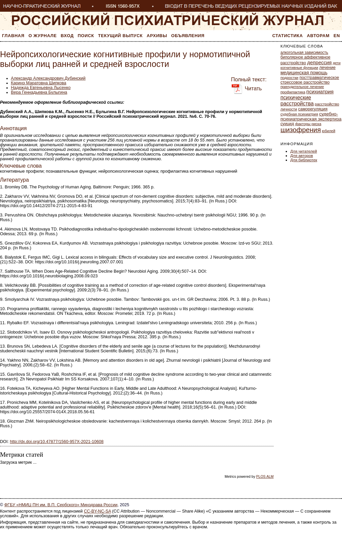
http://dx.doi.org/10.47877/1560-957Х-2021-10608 (56, 441)
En (337, 35)
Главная (13, 35)
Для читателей (303, 151)
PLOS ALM (265, 476)
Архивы (157, 35)
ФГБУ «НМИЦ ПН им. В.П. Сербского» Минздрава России (60, 505)
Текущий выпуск (120, 35)
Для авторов (301, 155)
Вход (67, 35)
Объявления (188, 35)
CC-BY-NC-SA (97, 511)
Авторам (318, 35)
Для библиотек (303, 160)
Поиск (86, 35)
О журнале (42, 35)
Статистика (287, 35)
